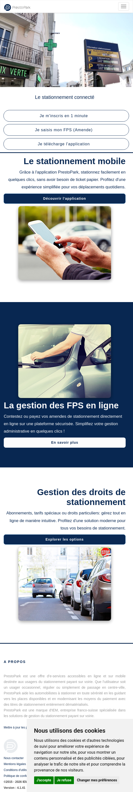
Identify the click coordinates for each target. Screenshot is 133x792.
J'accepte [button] (44, 780)
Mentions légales (15, 764)
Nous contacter (14, 758)
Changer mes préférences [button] (97, 780)
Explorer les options (64, 539)
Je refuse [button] (64, 780)
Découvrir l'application (63, 198)
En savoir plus (65, 442)
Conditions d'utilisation (18, 770)
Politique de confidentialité (21, 776)
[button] (66, 116)
